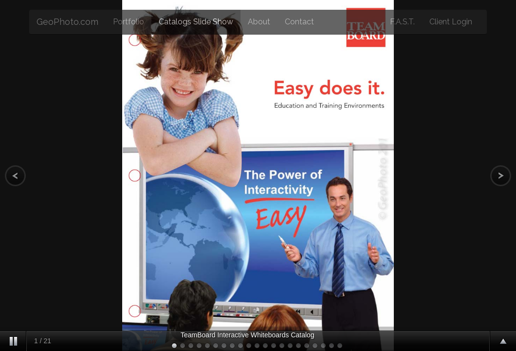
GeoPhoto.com (67, 22)
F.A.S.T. (402, 21)
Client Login (450, 21)
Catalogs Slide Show (196, 21)
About (259, 21)
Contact (299, 21)
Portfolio (128, 21)
